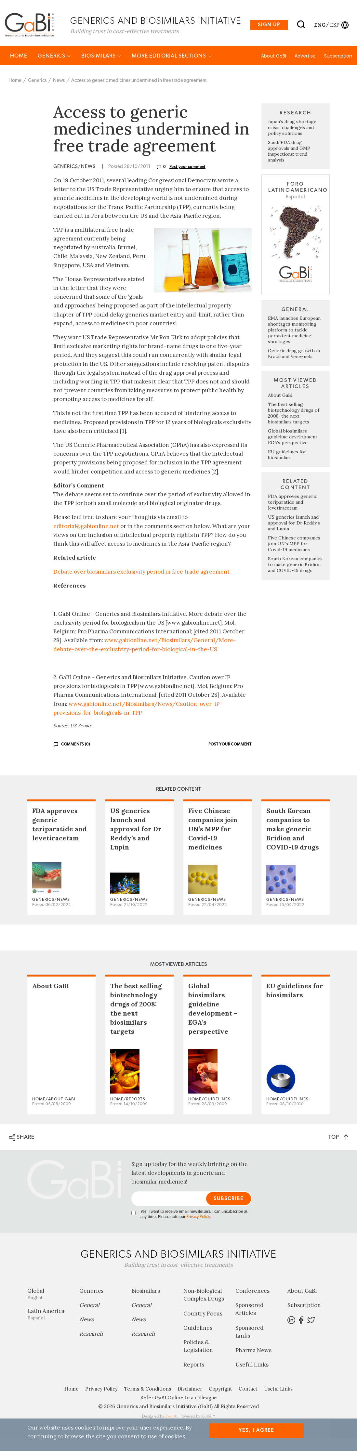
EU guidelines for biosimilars (287, 468)
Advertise (305, 69)
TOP (338, 1150)
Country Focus (202, 1326)
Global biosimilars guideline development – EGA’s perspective (294, 450)
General (89, 1318)
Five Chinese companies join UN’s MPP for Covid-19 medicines (294, 557)
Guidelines (197, 1341)
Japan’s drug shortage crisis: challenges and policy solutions (292, 140)
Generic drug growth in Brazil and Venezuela (294, 367)
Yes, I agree (256, 1430)
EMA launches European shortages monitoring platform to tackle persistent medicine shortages (294, 343)
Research (91, 1347)
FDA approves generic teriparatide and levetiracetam (292, 515)
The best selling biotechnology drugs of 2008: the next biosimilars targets (293, 426)
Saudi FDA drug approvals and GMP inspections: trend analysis (289, 164)
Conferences (252, 1304)
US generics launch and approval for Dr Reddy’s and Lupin (294, 536)
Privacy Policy (198, 1230)
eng (319, 29)
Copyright (220, 1402)
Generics (54, 69)
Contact (248, 1402)
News (59, 93)
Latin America (48, 1327)
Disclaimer (190, 1402)
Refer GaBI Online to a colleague (178, 1411)
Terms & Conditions (147, 1402)
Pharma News (253, 1363)
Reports (193, 1377)
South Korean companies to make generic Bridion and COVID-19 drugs (295, 578)
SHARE (21, 1150)
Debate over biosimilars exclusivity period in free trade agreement (141, 585)
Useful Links (252, 1377)
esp (334, 29)
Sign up (269, 29)
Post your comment (187, 180)
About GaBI (273, 69)
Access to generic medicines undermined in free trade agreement (139, 93)
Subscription (338, 69)
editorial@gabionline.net (86, 539)
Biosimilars (101, 69)
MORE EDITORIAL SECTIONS (172, 69)
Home (18, 69)
